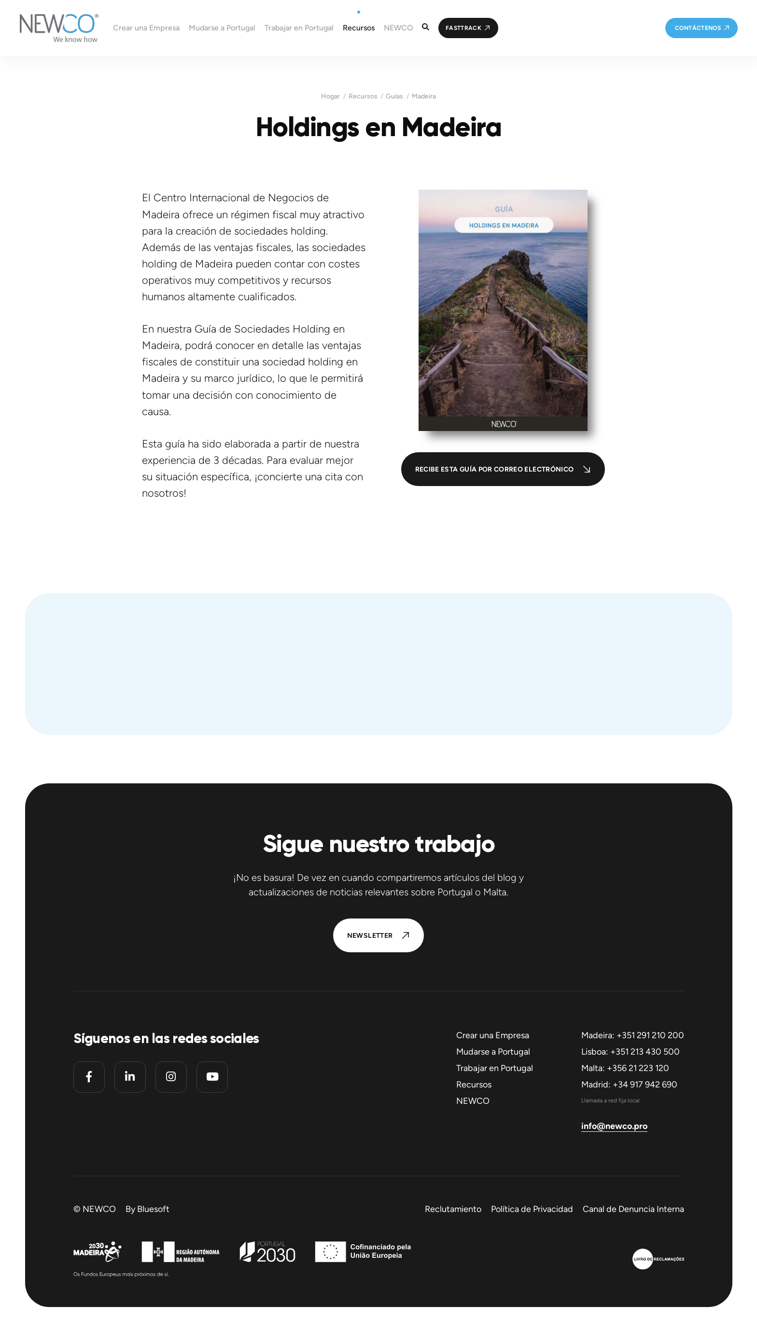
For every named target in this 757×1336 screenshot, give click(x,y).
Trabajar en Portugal (494, 1068)
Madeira (424, 96)
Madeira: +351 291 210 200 (632, 1035)
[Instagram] (171, 1077)
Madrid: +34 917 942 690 (629, 1084)
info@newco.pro (614, 1126)
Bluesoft (153, 1209)
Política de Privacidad (532, 1209)
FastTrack (463, 28)
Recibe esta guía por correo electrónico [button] (494, 469)
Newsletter (370, 936)
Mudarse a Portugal (493, 1051)
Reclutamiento (453, 1209)
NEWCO (473, 1101)
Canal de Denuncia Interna (633, 1209)
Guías (394, 96)
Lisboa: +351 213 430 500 (630, 1051)
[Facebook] (89, 1077)
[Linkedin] (130, 1077)
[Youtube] (212, 1077)
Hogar (330, 96)
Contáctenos (698, 28)
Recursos (363, 96)
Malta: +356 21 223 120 (625, 1068)
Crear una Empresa (492, 1035)
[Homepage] (49, 28)
